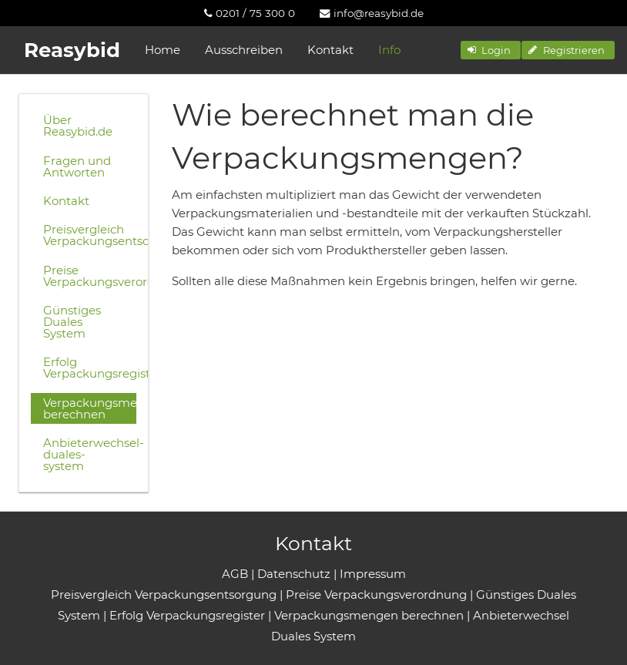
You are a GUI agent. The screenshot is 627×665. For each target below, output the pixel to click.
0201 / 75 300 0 (249, 13)
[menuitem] (249, 13)
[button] (491, 50)
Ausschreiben (244, 49)
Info (389, 49)
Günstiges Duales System (72, 322)
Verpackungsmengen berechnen (89, 408)
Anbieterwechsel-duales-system (89, 454)
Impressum (373, 573)
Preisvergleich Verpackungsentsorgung (89, 235)
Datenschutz (293, 573)
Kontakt (330, 49)
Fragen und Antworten (77, 166)
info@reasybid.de (372, 13)
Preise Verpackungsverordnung (89, 276)
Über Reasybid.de (77, 126)
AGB (235, 573)
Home (162, 49)
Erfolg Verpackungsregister (89, 367)
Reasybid (72, 50)
